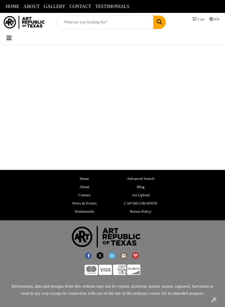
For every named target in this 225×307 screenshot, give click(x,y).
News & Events (84, 203)
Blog (140, 187)
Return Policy (140, 211)
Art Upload (140, 195)
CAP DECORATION (140, 203)
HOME (12, 6)
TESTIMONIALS (112, 6)
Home (84, 178)
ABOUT (31, 6)
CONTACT (80, 6)
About (84, 187)
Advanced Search (140, 178)
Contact (84, 195)
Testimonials (84, 211)
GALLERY (54, 6)
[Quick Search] (105, 22)
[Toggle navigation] (9, 38)
